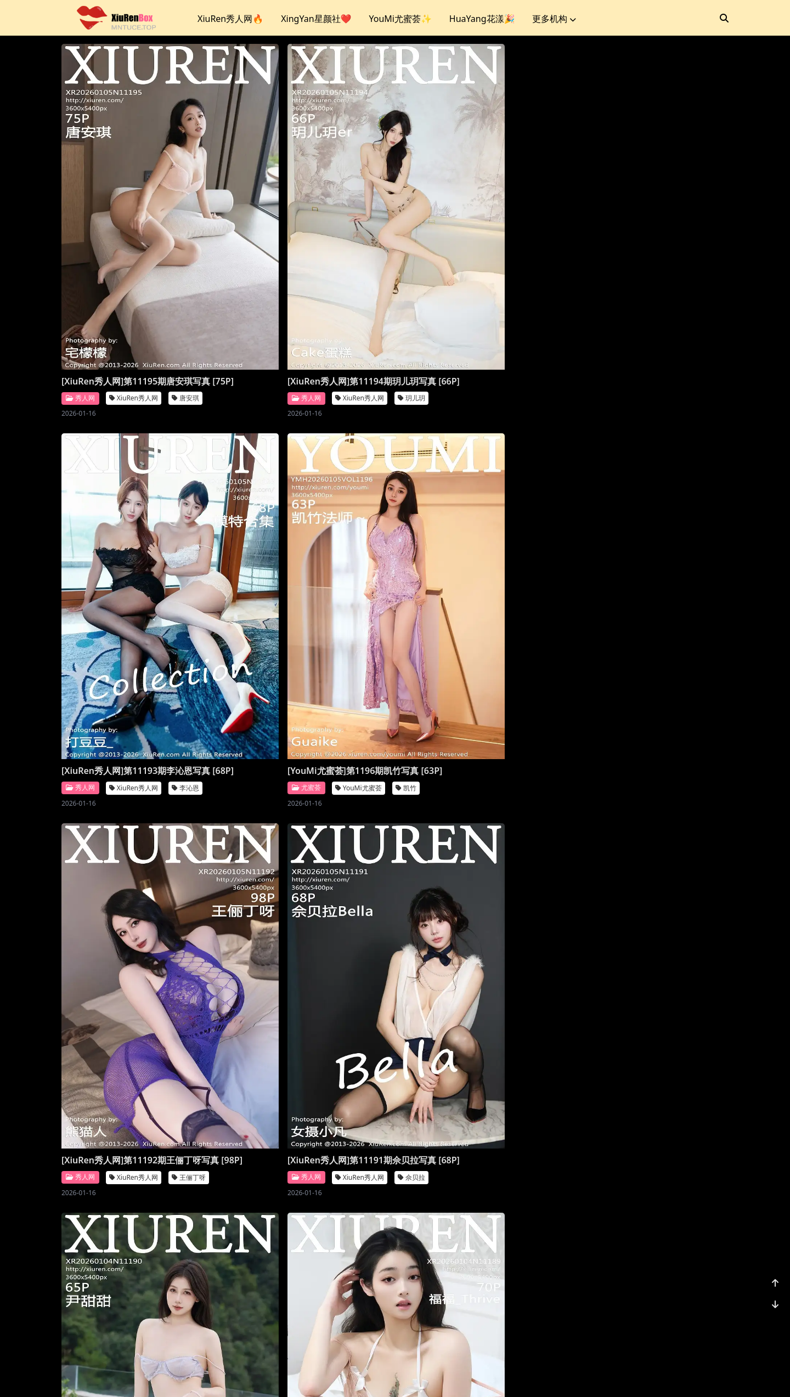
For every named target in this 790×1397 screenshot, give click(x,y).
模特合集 (358, 1273)
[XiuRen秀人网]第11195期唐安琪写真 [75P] (135, 302)
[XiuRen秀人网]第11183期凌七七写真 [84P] (473, 1250)
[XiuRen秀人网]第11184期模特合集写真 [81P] (309, 1250)
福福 (689, 641)
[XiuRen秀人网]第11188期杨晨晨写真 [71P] (304, 934)
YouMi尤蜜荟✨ (400, 19)
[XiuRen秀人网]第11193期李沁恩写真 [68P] (473, 302)
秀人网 (80, 324)
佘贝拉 (354, 641)
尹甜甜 (523, 641)
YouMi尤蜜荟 (639, 312)
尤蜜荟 (586, 312)
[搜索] (724, 18)
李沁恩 (523, 325)
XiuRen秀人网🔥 (230, 19)
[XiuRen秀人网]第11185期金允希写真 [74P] (135, 1250)
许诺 (177, 944)
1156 (694, 1319)
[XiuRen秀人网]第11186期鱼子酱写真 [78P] (642, 934)
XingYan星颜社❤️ (316, 19)
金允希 (185, 1273)
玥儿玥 (354, 325)
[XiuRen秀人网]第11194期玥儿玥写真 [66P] (304, 302)
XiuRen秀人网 (133, 325)
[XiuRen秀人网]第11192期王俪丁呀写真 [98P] (140, 618)
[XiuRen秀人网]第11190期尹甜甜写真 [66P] (473, 618)
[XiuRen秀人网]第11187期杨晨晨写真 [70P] (473, 934)
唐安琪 (185, 325)
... (669, 1319)
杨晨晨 (354, 957)
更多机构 (554, 19)
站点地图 (425, 1375)
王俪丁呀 (189, 641)
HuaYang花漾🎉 (482, 19)
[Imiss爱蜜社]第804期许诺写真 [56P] (134, 928)
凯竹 (686, 312)
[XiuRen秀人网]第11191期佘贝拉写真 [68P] (304, 618)
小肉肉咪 (696, 1273)
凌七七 (523, 1273)
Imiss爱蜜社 (131, 944)
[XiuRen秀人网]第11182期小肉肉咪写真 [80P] (646, 1250)
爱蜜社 (80, 944)
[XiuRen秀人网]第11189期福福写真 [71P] (638, 618)
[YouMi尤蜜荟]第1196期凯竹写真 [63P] (645, 296)
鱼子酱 (692, 957)
